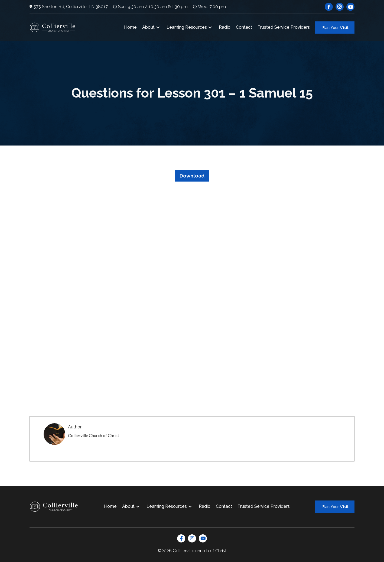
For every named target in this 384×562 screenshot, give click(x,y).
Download (192, 176)
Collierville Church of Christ (93, 435)
